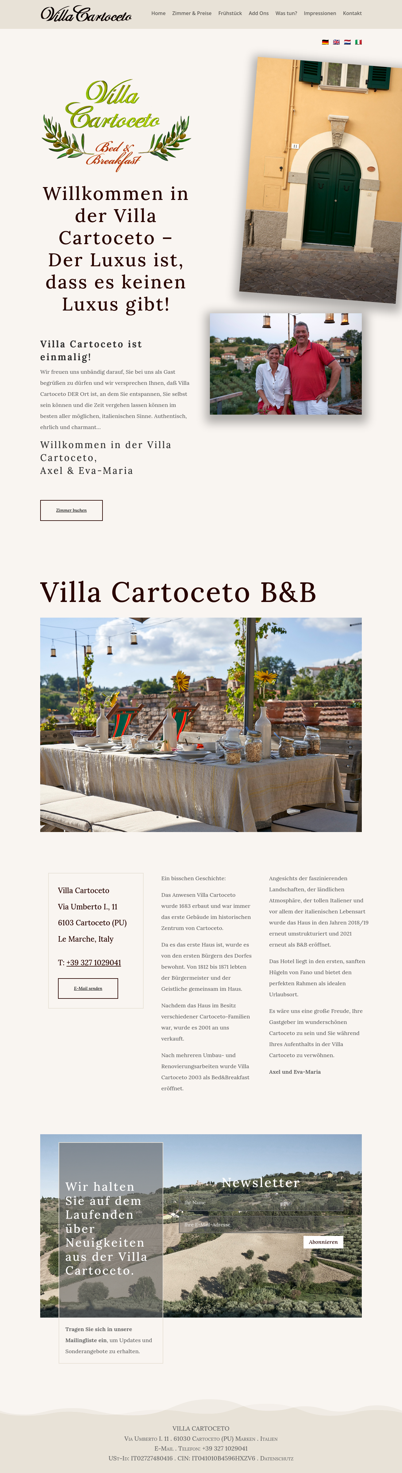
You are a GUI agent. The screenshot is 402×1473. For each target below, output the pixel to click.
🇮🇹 (358, 41)
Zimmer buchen (71, 510)
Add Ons (259, 13)
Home (158, 13)
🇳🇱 (347, 41)
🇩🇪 (325, 41)
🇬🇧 (336, 41)
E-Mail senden (88, 988)
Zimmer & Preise (192, 13)
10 (224, 817)
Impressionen (320, 13)
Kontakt (352, 13)
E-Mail (163, 1448)
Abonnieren (323, 1241)
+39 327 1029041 (94, 962)
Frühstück (230, 13)
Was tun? (286, 13)
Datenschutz (276, 1458)
